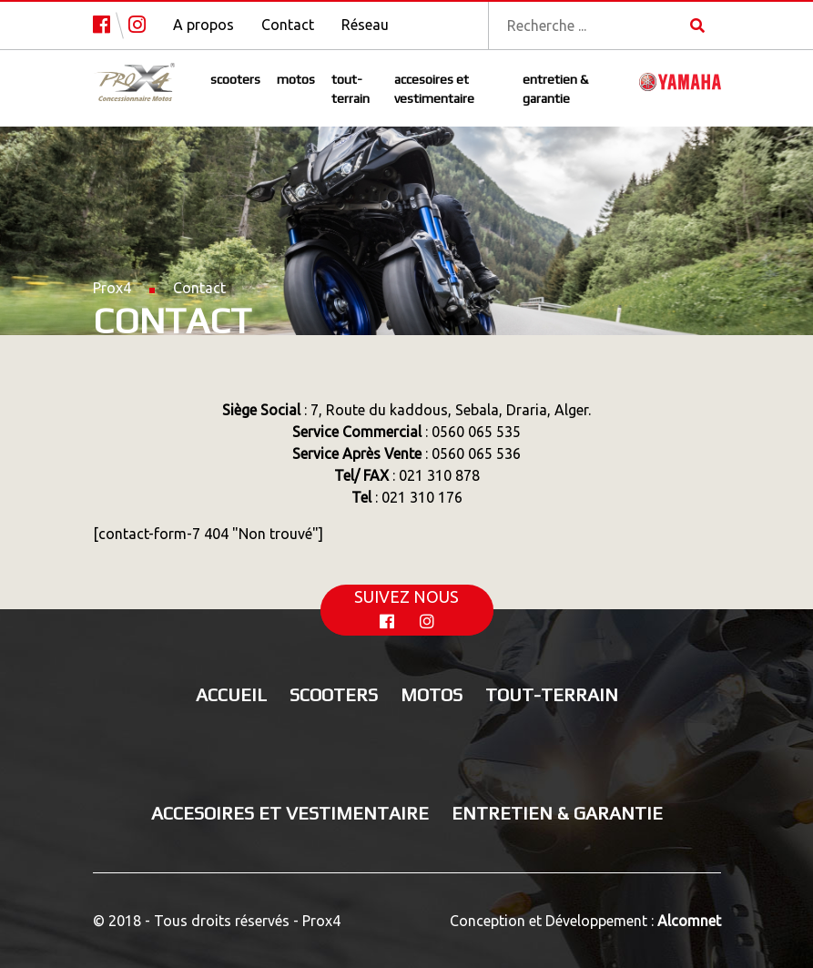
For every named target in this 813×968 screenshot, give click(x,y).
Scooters (235, 79)
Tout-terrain (350, 89)
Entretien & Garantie (555, 89)
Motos (296, 79)
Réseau (365, 24)
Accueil (231, 694)
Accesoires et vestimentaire (434, 89)
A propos (203, 24)
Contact (287, 24)
